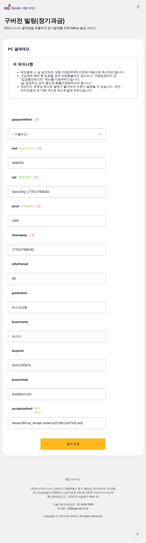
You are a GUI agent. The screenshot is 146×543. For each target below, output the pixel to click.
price (26, 206)
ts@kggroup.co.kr (77, 508)
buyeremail (20, 379)
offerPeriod (20, 264)
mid (26, 148)
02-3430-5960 (85, 504)
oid (25, 177)
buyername (20, 322)
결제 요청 (73, 444)
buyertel (18, 350)
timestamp (23, 235)
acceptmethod (27, 410)
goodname (19, 293)
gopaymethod (25, 120)
